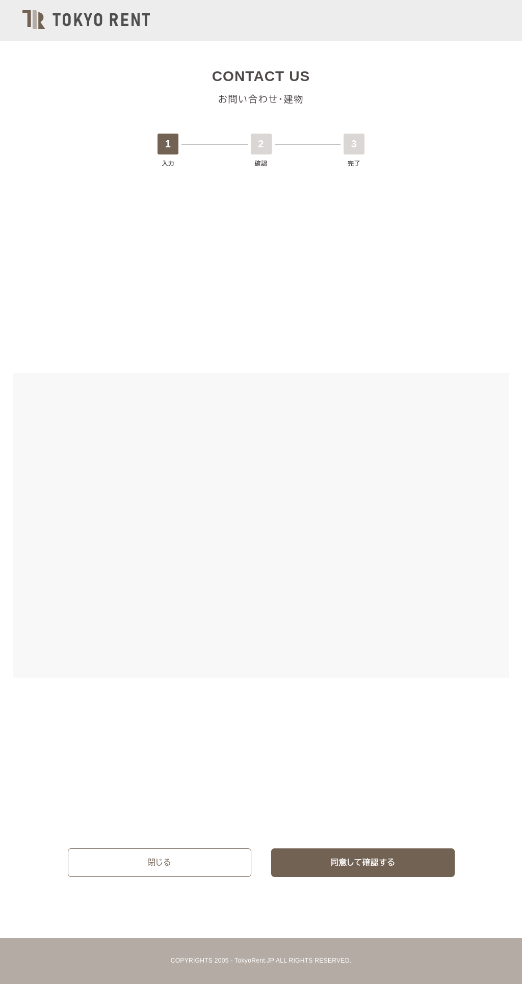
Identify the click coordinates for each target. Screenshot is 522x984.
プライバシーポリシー (134, 816)
